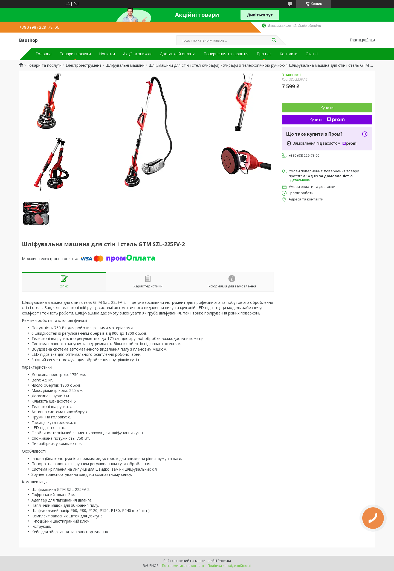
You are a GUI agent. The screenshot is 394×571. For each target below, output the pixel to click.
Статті (312, 54)
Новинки (107, 54)
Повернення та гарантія (226, 54)
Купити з (327, 119)
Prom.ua (224, 560)
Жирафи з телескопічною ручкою (254, 65)
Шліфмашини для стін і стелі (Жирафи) (184, 65)
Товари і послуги (75, 54)
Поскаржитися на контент (183, 565)
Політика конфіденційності (229, 565)
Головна (43, 54)
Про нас (264, 54)
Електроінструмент (84, 65)
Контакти (288, 54)
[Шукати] (273, 40)
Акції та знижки (137, 54)
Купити (327, 107)
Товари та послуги (44, 65)
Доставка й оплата (177, 54)
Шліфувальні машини (124, 65)
